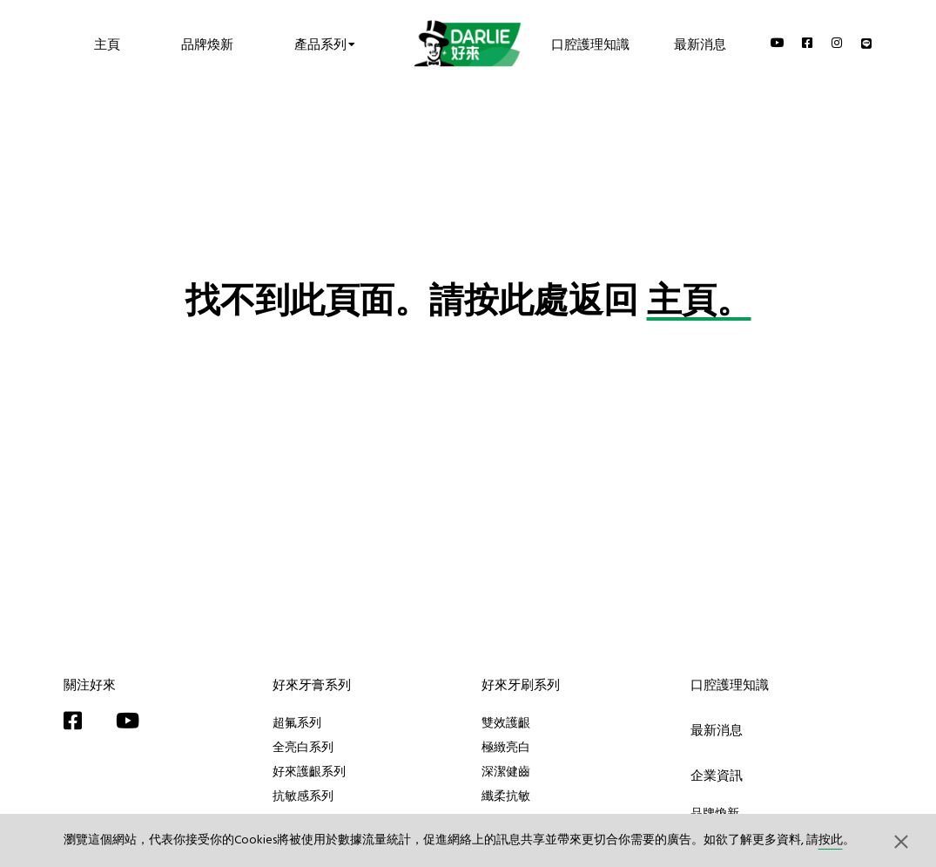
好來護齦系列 (309, 771)
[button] (901, 841)
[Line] (867, 43)
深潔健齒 (505, 771)
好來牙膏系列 (312, 684)
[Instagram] (838, 42)
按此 (830, 840)
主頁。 (699, 303)
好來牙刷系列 (520, 684)
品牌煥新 (207, 43)
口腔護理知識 (590, 43)
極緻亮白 (505, 747)
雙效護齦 (505, 722)
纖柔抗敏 (505, 796)
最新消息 (700, 43)
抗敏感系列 (303, 796)
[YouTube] (777, 42)
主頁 (107, 43)
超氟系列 (297, 722)
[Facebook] (808, 42)
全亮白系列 (303, 747)
